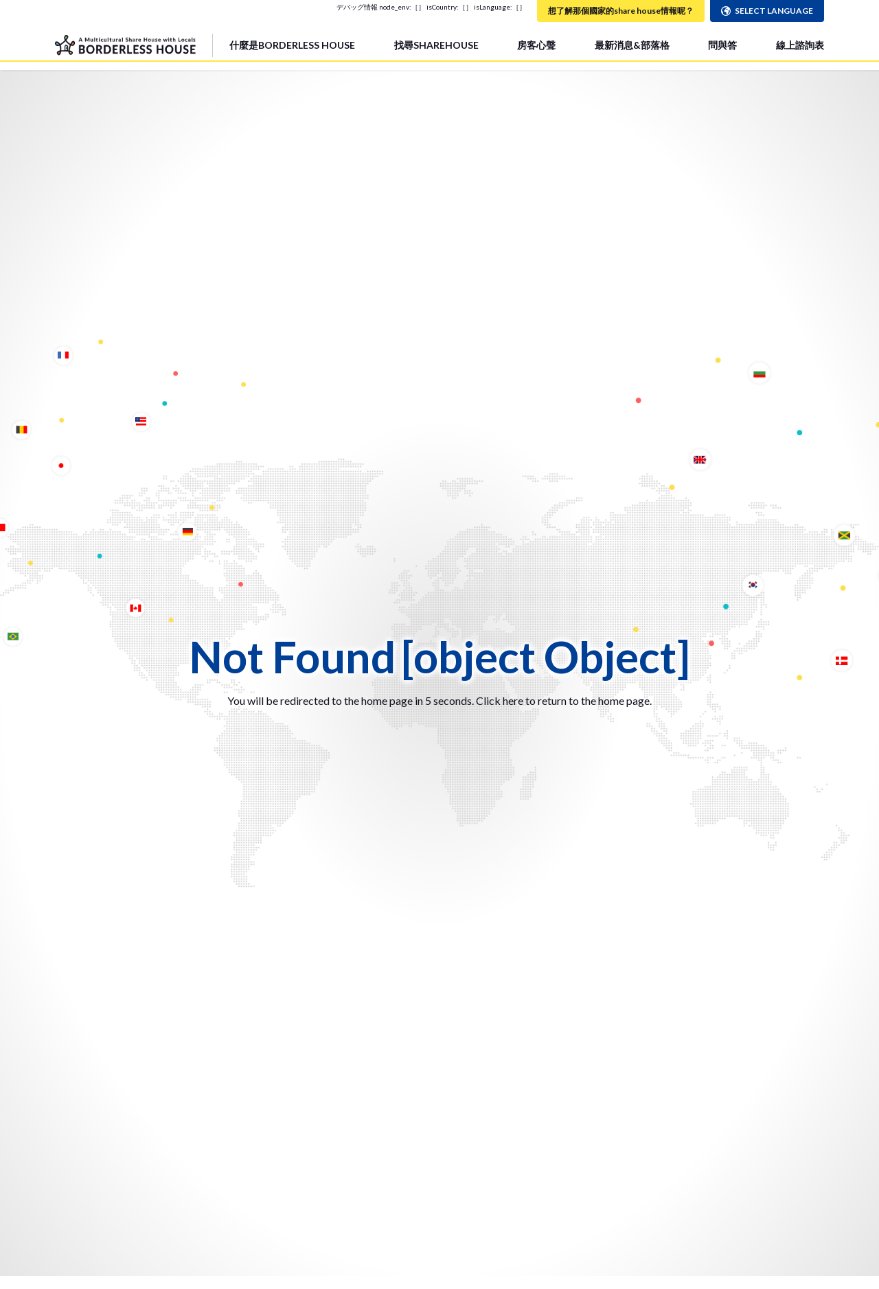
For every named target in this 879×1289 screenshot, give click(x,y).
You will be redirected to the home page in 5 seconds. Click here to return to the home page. (439, 700)
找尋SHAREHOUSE (436, 45)
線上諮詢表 (800, 45)
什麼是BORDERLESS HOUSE (292, 45)
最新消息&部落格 (632, 45)
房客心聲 (536, 45)
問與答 (722, 45)
